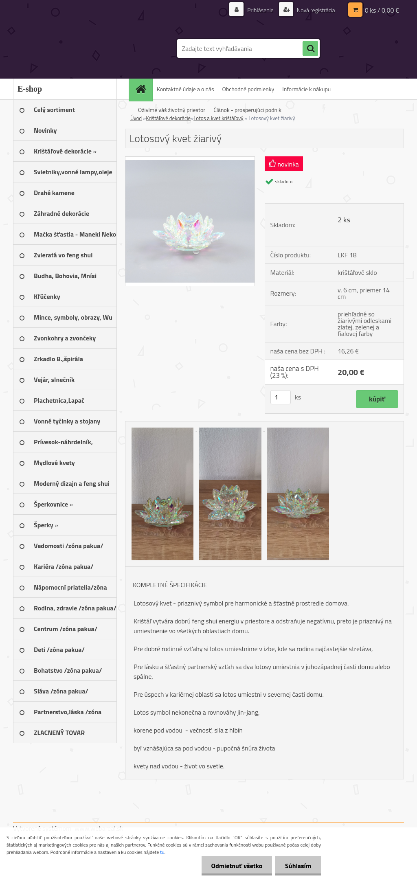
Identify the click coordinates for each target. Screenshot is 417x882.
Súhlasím (298, 866)
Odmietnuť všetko (235, 866)
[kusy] (280, 397)
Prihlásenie (260, 10)
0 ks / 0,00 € (382, 10)
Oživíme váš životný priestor (171, 109)
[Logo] (69, 48)
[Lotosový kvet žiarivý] (190, 160)
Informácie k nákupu (306, 89)
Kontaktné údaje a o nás (185, 89)
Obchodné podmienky (248, 89)
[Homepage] (143, 89)
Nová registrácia (315, 10)
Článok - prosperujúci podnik (247, 109)
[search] (310, 49)
